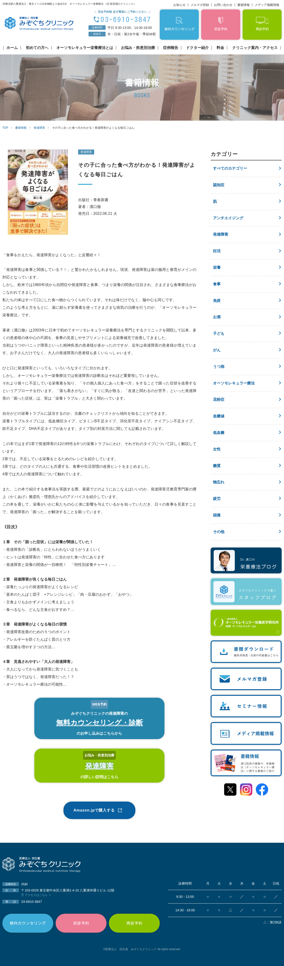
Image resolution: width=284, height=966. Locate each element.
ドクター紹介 (197, 48)
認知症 (218, 185)
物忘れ (218, 482)
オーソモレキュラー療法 (234, 383)
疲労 (217, 499)
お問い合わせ (223, 4)
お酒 (217, 317)
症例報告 (170, 48)
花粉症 (218, 399)
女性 (217, 449)
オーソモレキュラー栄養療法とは (84, 48)
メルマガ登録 (200, 4)
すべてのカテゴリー (230, 168)
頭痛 (217, 515)
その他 (218, 532)
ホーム (12, 48)
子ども (218, 333)
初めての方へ (37, 48)
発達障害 (220, 234)
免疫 (217, 301)
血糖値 (218, 416)
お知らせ (179, 4)
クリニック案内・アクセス (255, 48)
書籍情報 (243, 4)
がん (217, 350)
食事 (217, 284)
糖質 (217, 466)
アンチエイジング (228, 218)
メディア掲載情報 (267, 4)
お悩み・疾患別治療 (138, 48)
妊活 (217, 251)
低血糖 (218, 433)
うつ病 (218, 367)
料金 (220, 48)
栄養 (217, 267)
